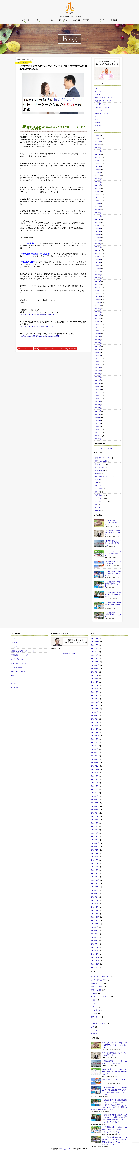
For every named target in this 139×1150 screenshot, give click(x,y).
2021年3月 (98, 278)
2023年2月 (98, 219)
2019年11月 (98, 327)
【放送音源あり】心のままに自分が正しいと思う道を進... (113, 573)
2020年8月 (98, 299)
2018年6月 (98, 374)
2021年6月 (98, 268)
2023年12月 (98, 194)
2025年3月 (98, 148)
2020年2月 (98, 318)
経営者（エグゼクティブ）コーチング (106, 98)
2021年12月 (98, 250)
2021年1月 (98, 284)
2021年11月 (98, 253)
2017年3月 (98, 420)
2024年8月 (98, 169)
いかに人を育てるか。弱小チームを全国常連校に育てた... (113, 553)
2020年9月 (98, 296)
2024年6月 (98, 176)
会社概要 (97, 122)
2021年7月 (98, 265)
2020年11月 (98, 290)
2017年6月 (98, 411)
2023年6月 (98, 210)
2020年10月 (98, 293)
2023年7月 (98, 206)
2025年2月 (98, 151)
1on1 (36, 348)
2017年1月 (98, 426)
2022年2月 (98, 244)
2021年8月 (98, 262)
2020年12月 (98, 287)
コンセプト (98, 91)
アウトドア (98, 485)
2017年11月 (98, 395)
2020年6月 (98, 306)
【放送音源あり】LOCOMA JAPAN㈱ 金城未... (113, 615)
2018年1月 (98, 389)
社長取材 (97, 479)
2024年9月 (98, 166)
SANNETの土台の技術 (101, 113)
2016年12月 (98, 429)
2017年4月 (98, 417)
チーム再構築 (99, 489)
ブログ (97, 119)
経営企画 (97, 492)
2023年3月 (98, 216)
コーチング (98, 507)
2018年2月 (98, 386)
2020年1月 (98, 321)
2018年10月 (98, 364)
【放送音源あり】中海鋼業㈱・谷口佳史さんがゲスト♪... (113, 604)
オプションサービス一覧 (102, 107)
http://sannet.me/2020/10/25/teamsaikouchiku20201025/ (39, 336)
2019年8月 (98, 337)
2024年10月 (98, 163)
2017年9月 (98, 402)
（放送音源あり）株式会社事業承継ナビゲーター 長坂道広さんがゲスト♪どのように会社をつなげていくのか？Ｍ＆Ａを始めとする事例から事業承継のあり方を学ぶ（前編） (109, 1104)
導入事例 (97, 473)
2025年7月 (98, 141)
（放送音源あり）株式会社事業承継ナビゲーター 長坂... (113, 584)
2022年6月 (98, 234)
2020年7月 (98, 302)
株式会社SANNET (107, 448)
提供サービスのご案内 (101, 461)
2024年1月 (98, 191)
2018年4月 (98, 380)
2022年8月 (98, 231)
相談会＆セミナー (100, 464)
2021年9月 (98, 259)
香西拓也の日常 (99, 470)
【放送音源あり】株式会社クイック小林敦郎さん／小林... (113, 594)
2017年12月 (98, 392)
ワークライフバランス (101, 501)
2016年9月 (98, 439)
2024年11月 (98, 160)
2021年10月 (98, 256)
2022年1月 (98, 247)
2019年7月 (98, 340)
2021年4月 (98, 275)
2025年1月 (98, 154)
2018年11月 (98, 361)
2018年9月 (98, 367)
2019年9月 (98, 333)
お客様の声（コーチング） (103, 458)
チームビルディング (62, 348)
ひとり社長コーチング (101, 104)
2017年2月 (98, 423)
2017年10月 (98, 398)
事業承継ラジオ (99, 495)
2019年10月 (98, 330)
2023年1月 (98, 222)
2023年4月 (98, 213)
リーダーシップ (99, 498)
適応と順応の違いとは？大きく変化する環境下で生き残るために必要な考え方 (114, 1045)
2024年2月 (98, 188)
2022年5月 (98, 237)
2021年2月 (98, 281)
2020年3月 (98, 315)
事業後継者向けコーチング (103, 101)
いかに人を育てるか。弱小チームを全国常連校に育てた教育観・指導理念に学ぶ (114, 1071)
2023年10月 (98, 200)
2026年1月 (98, 135)
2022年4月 (98, 241)
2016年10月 (98, 436)
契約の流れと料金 (100, 110)
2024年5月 (98, 179)
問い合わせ (98, 125)
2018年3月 (98, 383)
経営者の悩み (72, 348)
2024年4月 (98, 182)
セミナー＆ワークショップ (26, 348)
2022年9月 (98, 228)
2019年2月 (98, 352)
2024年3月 (98, 185)
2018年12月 (98, 358)
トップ (97, 88)
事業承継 (97, 510)
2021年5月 (98, 272)
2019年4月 (98, 346)
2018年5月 (98, 377)
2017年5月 (98, 414)
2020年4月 (98, 312)
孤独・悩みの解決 (100, 467)
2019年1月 (98, 355)
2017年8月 (98, 405)
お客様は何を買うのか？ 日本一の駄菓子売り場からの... (113, 543)
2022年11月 (98, 225)
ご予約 (97, 482)
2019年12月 (98, 324)
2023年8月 (98, 203)
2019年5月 (98, 343)
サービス (97, 94)
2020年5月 (98, 309)
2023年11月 (98, 197)
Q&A (96, 116)
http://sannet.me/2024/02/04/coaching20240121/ (37, 314)
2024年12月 (98, 157)
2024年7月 (98, 172)
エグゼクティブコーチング (47, 348)
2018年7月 (98, 371)
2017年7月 (98, 408)
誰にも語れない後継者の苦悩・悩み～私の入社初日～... (113, 532)
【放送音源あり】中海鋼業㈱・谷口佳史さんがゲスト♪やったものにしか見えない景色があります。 (114, 1129)
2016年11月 (98, 432)
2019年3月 (98, 349)
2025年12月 (98, 138)
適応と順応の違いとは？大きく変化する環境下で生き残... (113, 522)
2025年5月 (98, 145)
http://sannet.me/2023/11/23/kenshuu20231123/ (36, 326)
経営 (96, 504)
